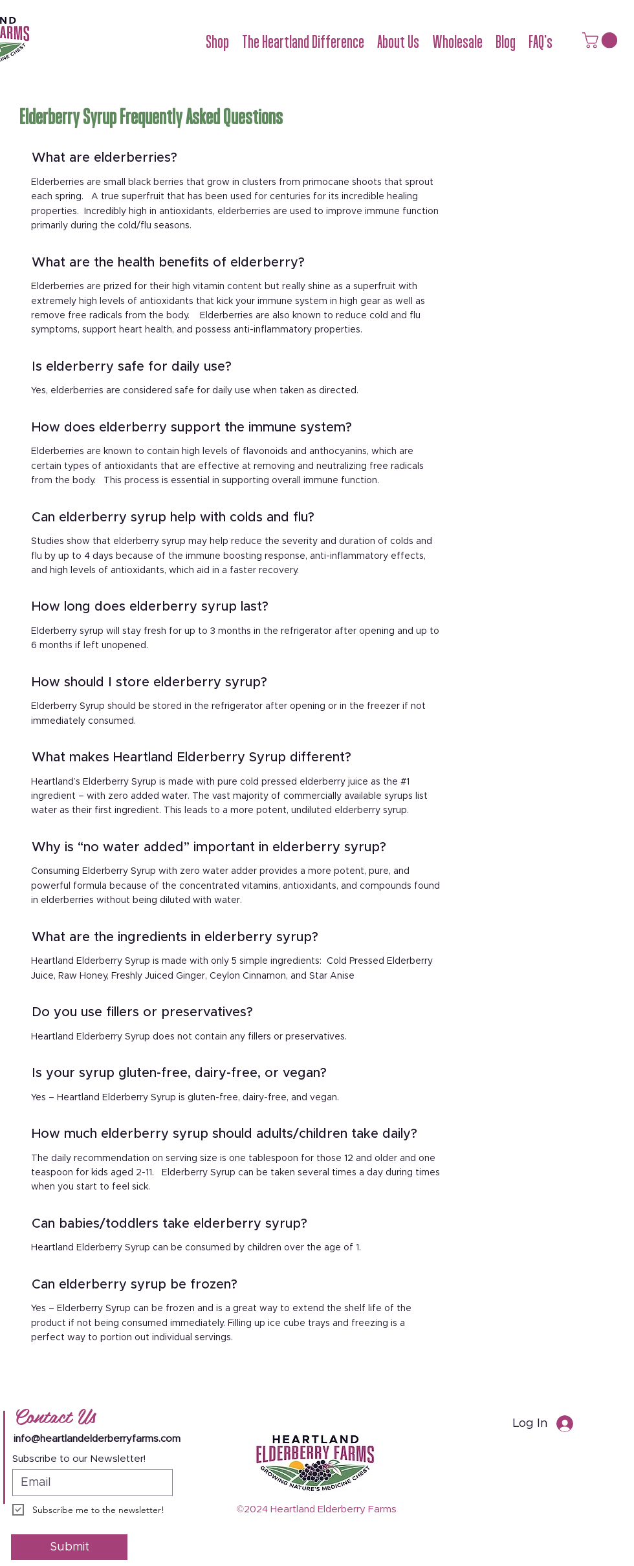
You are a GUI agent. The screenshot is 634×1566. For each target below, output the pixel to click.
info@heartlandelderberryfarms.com (97, 1439)
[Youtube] (627, 1511)
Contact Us (55, 1415)
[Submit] (69, 1547)
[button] (217, 42)
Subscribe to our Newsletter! (79, 1459)
